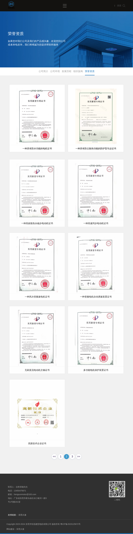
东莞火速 (22, 515)
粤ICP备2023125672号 (67, 524)
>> (78, 456)
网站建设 (7, 529)
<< (54, 456)
